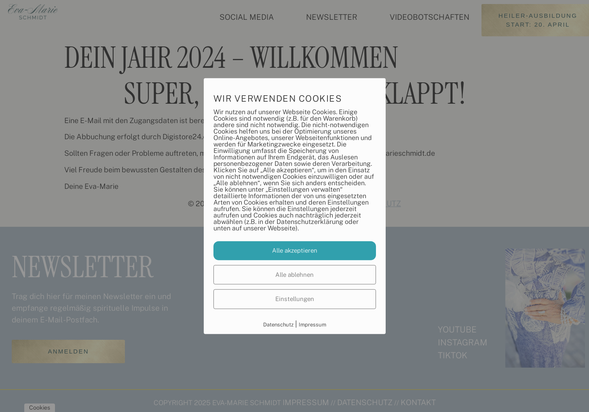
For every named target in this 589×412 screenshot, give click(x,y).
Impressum (312, 324)
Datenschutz (278, 324)
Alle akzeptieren (294, 250)
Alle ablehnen (294, 274)
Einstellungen (294, 298)
